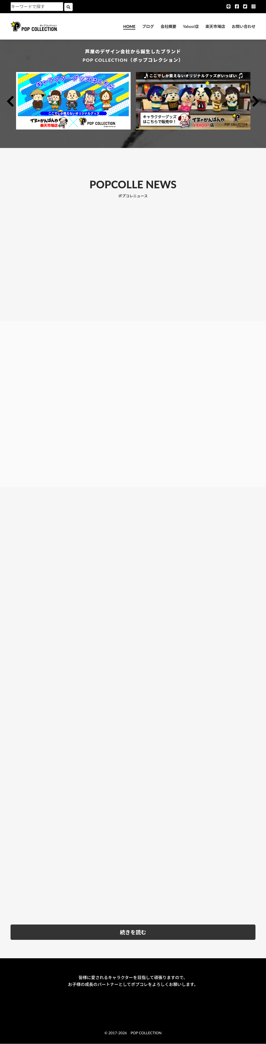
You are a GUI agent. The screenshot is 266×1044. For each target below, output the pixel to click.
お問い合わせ (243, 26)
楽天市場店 (215, 26)
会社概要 (168, 26)
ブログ (148, 26)
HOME (129, 26)
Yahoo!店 (191, 26)
